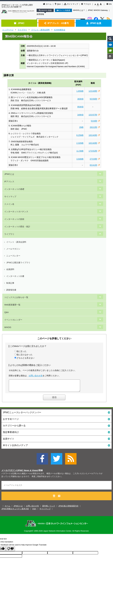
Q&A (58, 4)
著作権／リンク (48, 508)
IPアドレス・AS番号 (56, 23)
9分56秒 (93, 99)
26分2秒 (93, 127)
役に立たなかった (24, 354)
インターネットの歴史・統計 (17, 226)
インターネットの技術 (14, 219)
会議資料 (10, 269)
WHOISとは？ (79, 10)
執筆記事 (10, 283)
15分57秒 (93, 115)
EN (109, 4)
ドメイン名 (9, 204)
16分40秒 (93, 143)
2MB (81, 127)
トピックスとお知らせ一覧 (16, 297)
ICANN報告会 (59, 30)
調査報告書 (11, 290)
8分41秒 (93, 165)
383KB (80, 99)
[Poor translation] (10, 551)
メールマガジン (13, 249)
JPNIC (19, 23)
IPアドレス (9, 181)
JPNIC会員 (93, 23)
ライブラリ (22, 30)
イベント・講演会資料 (40, 30)
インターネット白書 (15, 276)
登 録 (56, 498)
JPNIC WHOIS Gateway (98, 10)
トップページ (7, 30)
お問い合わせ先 (36, 375)
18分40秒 (93, 135)
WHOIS (7, 327)
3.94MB (79, 159)
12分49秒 (93, 91)
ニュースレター (13, 256)
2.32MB (79, 143)
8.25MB (79, 135)
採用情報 (40, 14)
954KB (80, 107)
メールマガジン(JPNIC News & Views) (19, 472)
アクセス (86, 4)
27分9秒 (93, 159)
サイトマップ (71, 4)
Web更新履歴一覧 (12, 305)
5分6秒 (94, 121)
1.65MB (79, 91)
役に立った (22, 351)
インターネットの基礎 (14, 189)
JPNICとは (9, 174)
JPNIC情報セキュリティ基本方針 (15, 511)
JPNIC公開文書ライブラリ (18, 262)
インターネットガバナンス (16, 211)
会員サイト (56, 440)
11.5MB (79, 151)
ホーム (47, 4)
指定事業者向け (56, 434)
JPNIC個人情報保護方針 (68, 508)
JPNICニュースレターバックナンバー (56, 414)
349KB (80, 115)
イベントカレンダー (13, 320)
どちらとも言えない (25, 358)
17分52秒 (93, 151)
